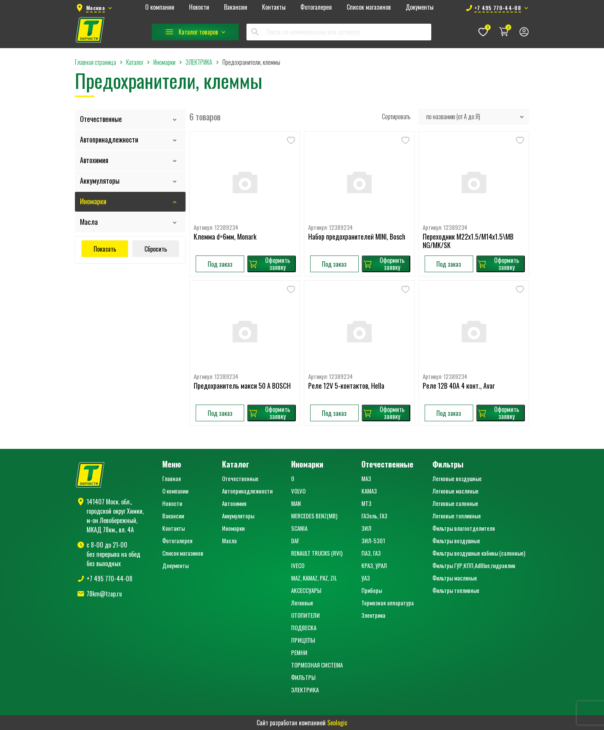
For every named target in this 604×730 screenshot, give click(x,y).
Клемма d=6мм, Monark (225, 237)
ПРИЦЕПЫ (303, 640)
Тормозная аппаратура (387, 602)
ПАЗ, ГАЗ (371, 553)
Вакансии (235, 7)
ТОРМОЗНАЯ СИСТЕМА (317, 664)
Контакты (274, 7)
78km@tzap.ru (104, 593)
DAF (295, 540)
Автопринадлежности (109, 139)
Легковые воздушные (457, 478)
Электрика (373, 615)
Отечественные (101, 119)
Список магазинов (369, 7)
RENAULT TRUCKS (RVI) (316, 553)
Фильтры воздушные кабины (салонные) (478, 553)
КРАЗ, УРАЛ (374, 565)
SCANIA (299, 528)
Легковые (302, 602)
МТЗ (366, 503)
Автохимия (94, 160)
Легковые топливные (456, 515)
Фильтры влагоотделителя (463, 528)
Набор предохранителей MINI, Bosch (356, 237)
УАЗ (365, 578)
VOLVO (298, 491)
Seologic (337, 722)
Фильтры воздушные (456, 540)
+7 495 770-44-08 (109, 578)
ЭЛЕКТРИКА (305, 689)
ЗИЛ (366, 528)
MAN (296, 503)
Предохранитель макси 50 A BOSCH (242, 386)
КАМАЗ (369, 491)
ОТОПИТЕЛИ (305, 615)
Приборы (371, 590)
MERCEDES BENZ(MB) (314, 515)
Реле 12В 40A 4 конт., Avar (459, 386)
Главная (171, 478)
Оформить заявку (269, 263)
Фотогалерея (316, 7)
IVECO (297, 565)
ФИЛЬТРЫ (303, 677)
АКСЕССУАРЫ (306, 590)
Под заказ (220, 264)
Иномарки (93, 201)
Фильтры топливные (455, 590)
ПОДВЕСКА (303, 627)
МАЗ (366, 478)
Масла (89, 221)
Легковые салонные (455, 503)
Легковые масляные (455, 491)
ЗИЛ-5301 (373, 540)
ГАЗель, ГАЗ (374, 515)
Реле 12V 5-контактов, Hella (346, 386)
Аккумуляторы (100, 180)
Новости (199, 7)
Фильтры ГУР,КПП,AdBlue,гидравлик (473, 565)
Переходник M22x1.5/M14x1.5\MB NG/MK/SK (468, 241)
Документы (420, 7)
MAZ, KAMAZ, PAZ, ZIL (314, 578)
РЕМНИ (299, 652)
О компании (159, 7)
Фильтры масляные (454, 578)
